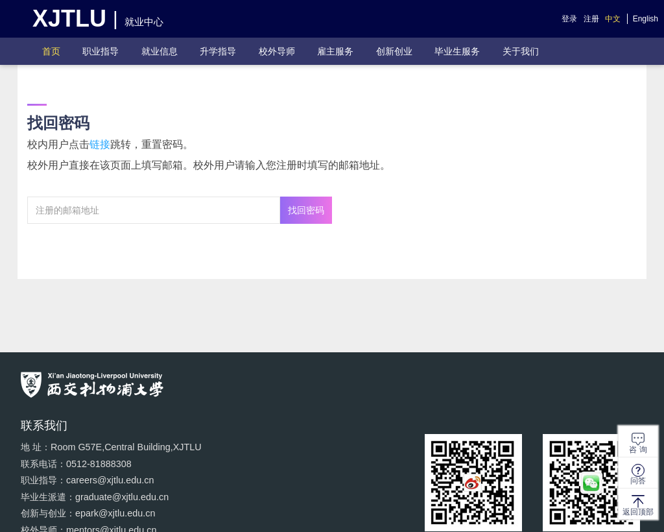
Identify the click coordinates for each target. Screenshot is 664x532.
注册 (591, 18)
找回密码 (306, 210)
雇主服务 (335, 51)
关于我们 (521, 51)
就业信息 (159, 51)
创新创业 (394, 51)
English (645, 18)
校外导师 (277, 51)
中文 (613, 18)
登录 (569, 18)
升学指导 (218, 51)
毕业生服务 (457, 51)
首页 (51, 51)
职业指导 (100, 51)
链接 (99, 144)
